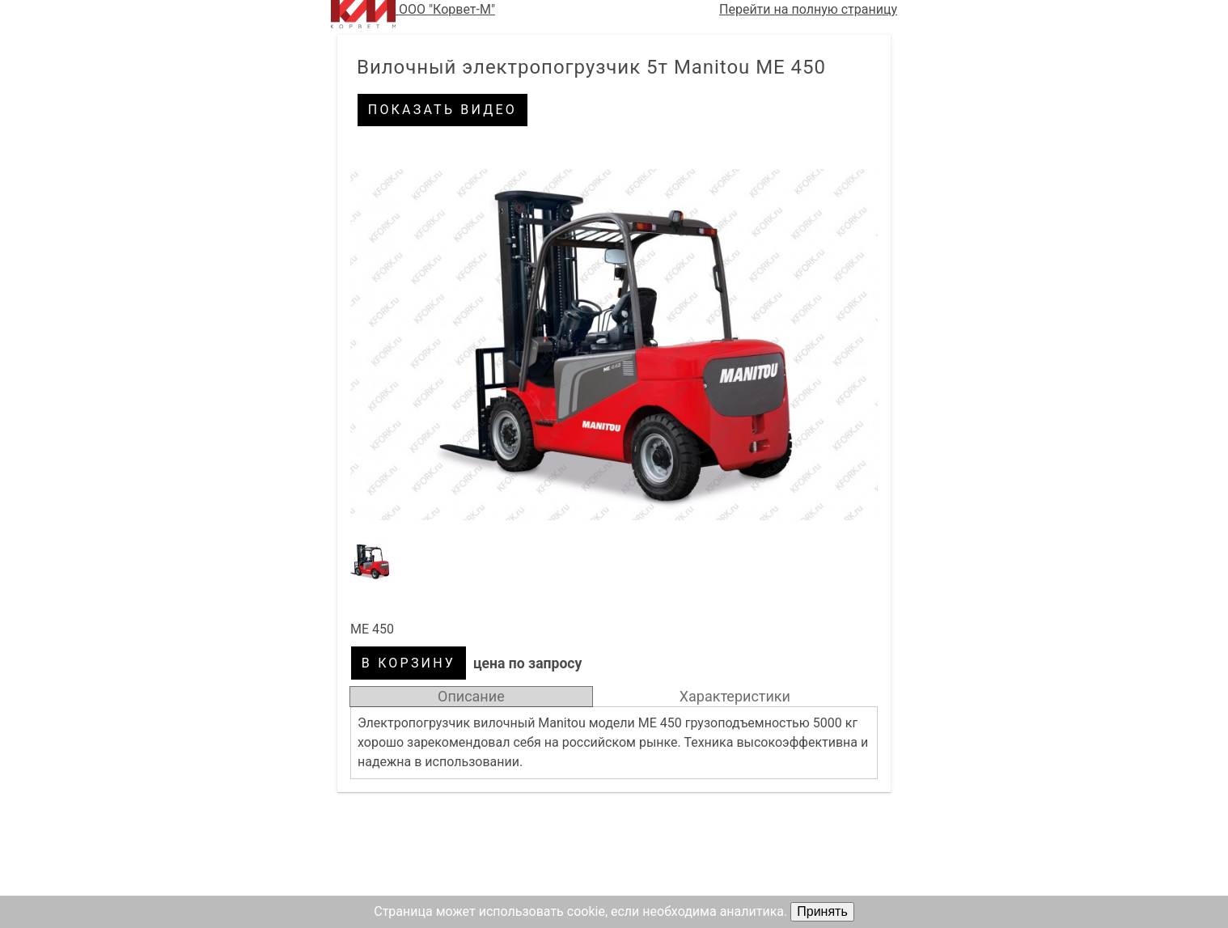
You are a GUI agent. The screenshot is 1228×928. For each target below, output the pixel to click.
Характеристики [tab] (735, 696)
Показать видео (442, 109)
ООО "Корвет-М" (413, 14)
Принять (822, 911)
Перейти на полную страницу (808, 9)
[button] (614, 344)
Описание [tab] (471, 696)
